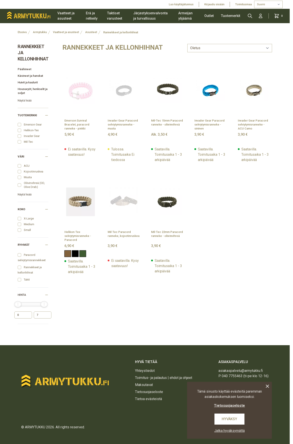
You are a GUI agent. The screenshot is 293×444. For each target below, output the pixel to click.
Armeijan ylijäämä (185, 16)
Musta (28, 177)
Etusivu (22, 32)
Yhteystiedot (145, 371)
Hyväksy (229, 419)
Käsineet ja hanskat (30, 75)
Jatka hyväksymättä (229, 431)
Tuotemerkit (230, 16)
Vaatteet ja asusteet (66, 16)
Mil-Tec (28, 141)
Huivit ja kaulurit (28, 82)
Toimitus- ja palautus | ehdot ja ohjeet (163, 378)
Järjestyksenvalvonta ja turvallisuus (150, 16)
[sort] (229, 48)
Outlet (209, 16)
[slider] (18, 304)
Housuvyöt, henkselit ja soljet (32, 91)
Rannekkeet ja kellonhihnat (120, 32)
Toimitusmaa (243, 4)
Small (27, 230)
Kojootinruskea (33, 171)
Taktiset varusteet (114, 16)
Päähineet (24, 69)
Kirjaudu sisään (214, 4)
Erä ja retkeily (92, 16)
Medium (29, 224)
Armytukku (40, 32)
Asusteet (91, 32)
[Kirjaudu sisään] (260, 15)
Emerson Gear (33, 124)
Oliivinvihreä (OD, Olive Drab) (34, 185)
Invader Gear (32, 136)
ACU (27, 165)
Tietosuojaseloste (149, 392)
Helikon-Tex (31, 130)
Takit (27, 279)
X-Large (29, 218)
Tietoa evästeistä (148, 399)
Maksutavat (144, 385)
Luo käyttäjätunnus (181, 4)
